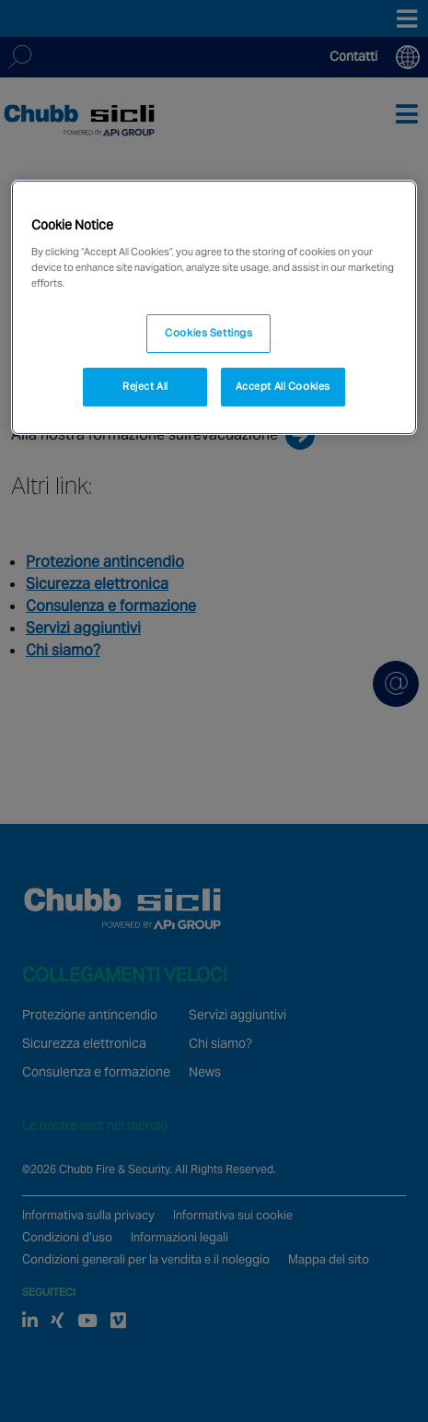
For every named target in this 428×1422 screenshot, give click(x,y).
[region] (214, 307)
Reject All (145, 386)
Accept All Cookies (283, 386)
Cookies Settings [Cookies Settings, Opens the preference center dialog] (208, 332)
